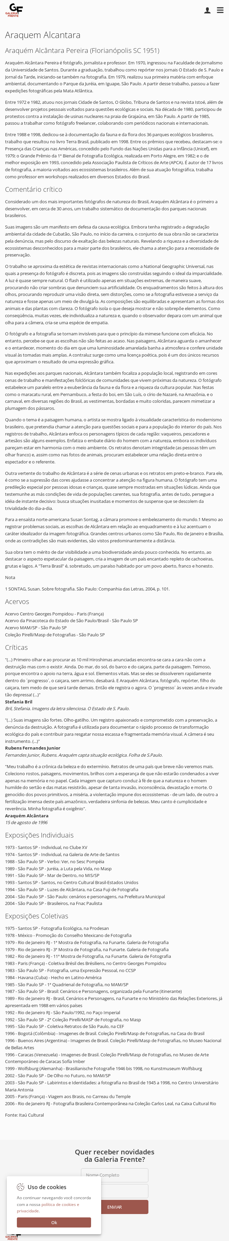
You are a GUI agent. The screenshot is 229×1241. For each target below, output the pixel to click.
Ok (54, 1222)
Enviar (114, 1207)
